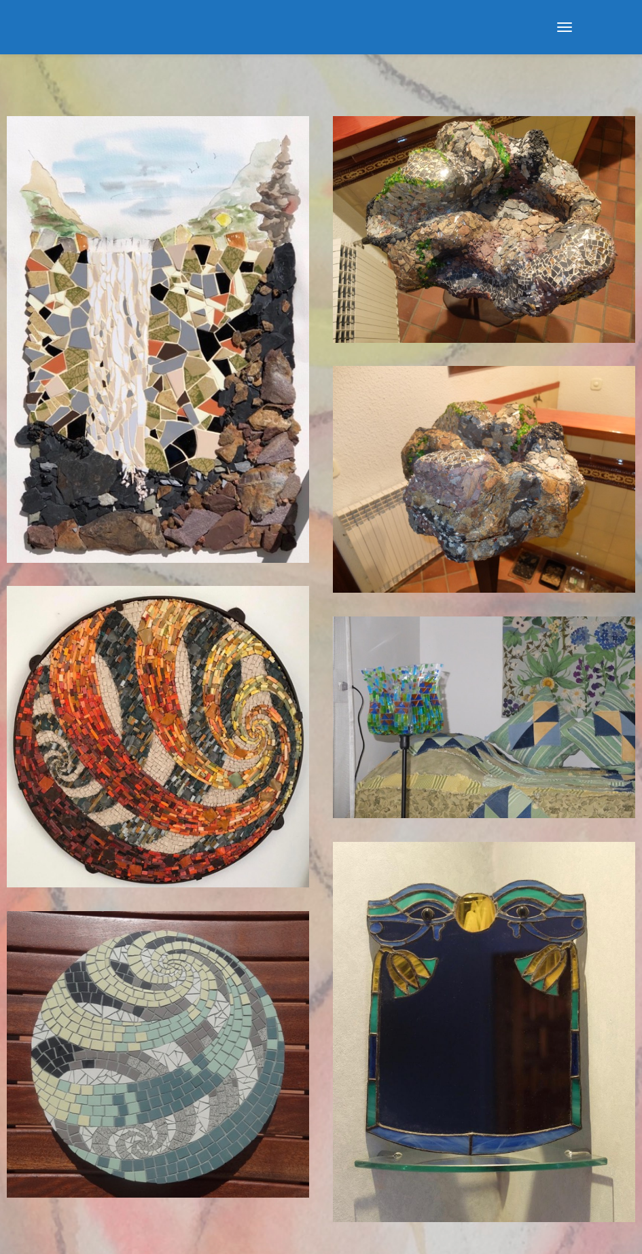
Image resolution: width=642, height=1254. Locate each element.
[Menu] (564, 27)
